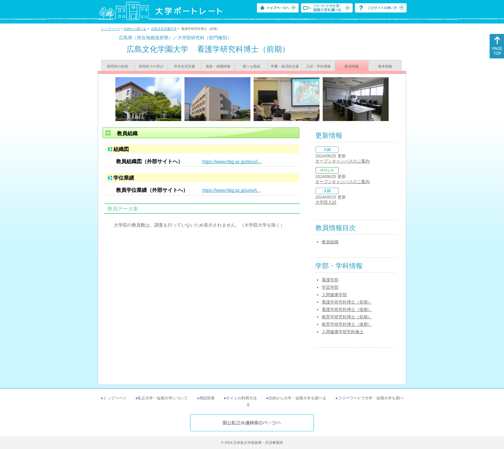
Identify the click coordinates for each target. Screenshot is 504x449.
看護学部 (330, 279)
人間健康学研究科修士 (343, 331)
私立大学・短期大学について (163, 398)
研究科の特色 (117, 66)
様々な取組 (251, 66)
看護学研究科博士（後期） (347, 309)
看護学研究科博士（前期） (347, 302)
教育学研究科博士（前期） (347, 316)
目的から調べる (135, 29)
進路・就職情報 (218, 66)
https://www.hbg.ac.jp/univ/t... (231, 190)
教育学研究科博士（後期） (347, 324)
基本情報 (385, 66)
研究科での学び (151, 66)
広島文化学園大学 (164, 29)
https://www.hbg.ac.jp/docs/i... (231, 161)
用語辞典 (207, 398)
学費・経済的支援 (285, 66)
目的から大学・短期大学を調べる (297, 398)
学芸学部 (330, 287)
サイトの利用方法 (241, 398)
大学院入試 (325, 202)
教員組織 (330, 241)
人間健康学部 (334, 294)
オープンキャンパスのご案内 (342, 161)
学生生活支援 (184, 66)
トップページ (110, 29)
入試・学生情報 (318, 66)
